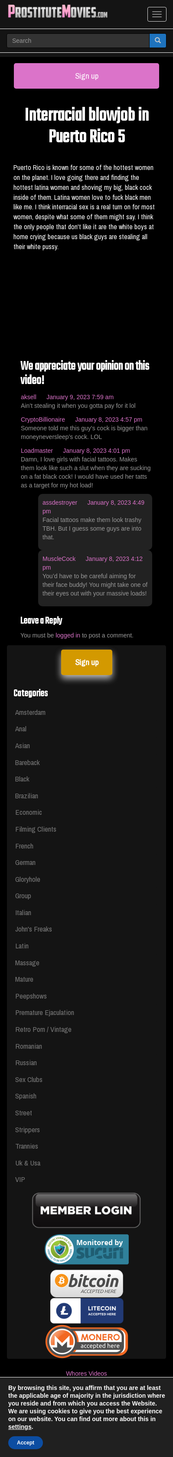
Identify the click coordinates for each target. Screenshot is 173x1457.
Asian (22, 745)
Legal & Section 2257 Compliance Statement (86, 1399)
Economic (28, 812)
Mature (24, 979)
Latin (22, 946)
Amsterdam (30, 712)
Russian (26, 1062)
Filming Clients (35, 829)
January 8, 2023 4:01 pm (96, 450)
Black (22, 779)
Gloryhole (27, 879)
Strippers (27, 1129)
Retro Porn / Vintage (43, 1029)
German (25, 862)
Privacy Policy (86, 1424)
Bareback (27, 762)
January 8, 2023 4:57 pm (108, 419)
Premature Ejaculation (44, 1012)
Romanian (28, 1046)
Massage (27, 962)
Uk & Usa (27, 1163)
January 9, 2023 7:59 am (80, 397)
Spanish (25, 1096)
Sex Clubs (28, 1079)
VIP (20, 1179)
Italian (23, 912)
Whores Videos (86, 1373)
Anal (20, 728)
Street (23, 1113)
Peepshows (31, 996)
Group (23, 895)
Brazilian (26, 796)
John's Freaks (33, 929)
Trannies (26, 1146)
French (24, 846)
